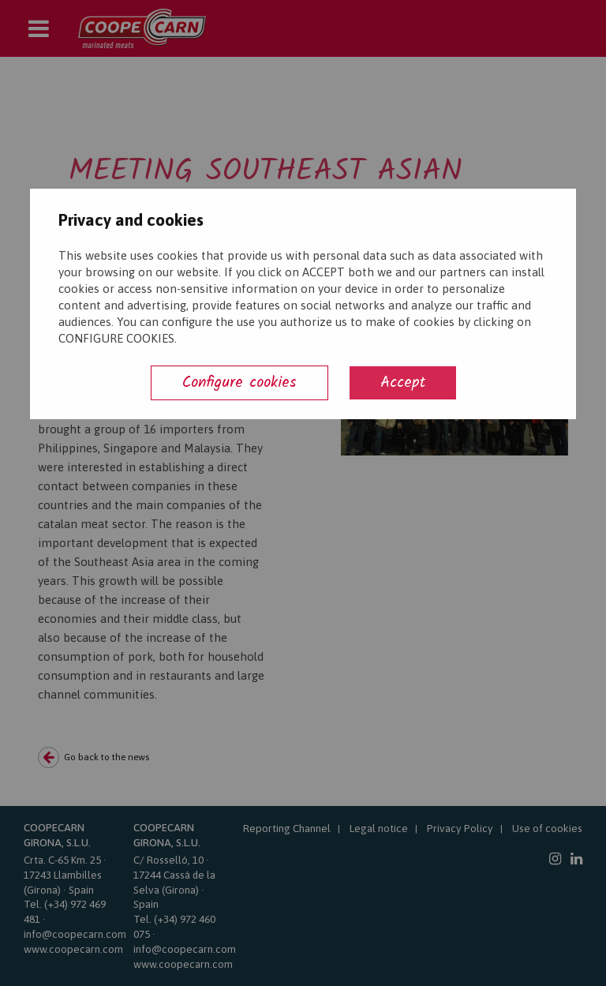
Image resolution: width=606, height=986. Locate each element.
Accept (402, 382)
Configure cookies (239, 382)
